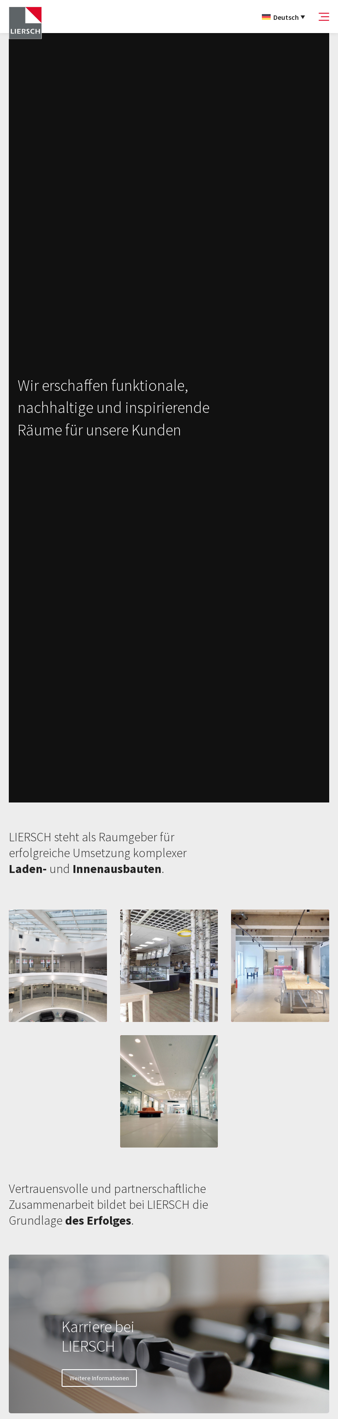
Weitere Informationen (99, 1378)
